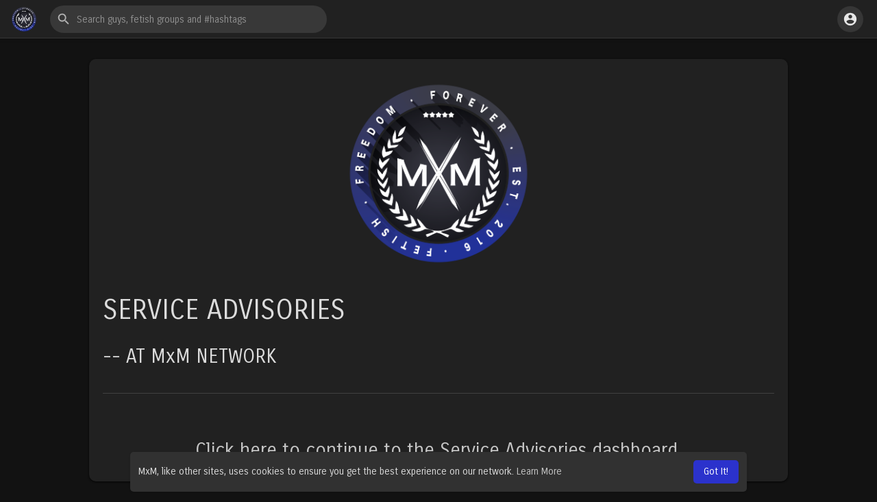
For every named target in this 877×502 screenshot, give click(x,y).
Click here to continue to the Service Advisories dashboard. (438, 450)
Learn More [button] (539, 471)
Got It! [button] (716, 471)
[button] (188, 19)
